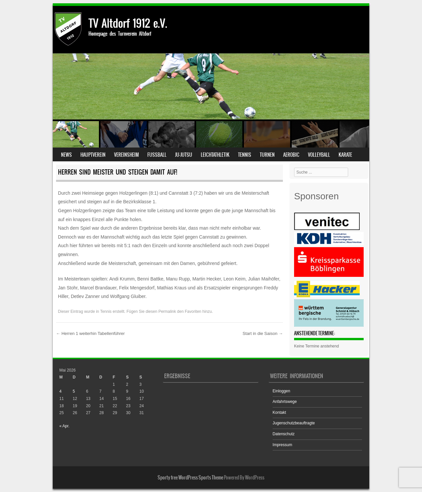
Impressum (282, 445)
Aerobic (291, 154)
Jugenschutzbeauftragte (294, 423)
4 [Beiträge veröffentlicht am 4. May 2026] (60, 391)
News (66, 154)
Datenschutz (284, 434)
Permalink (167, 311)
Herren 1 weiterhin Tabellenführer (90, 333)
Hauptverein (93, 154)
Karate (345, 154)
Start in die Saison (263, 333)
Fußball (156, 154)
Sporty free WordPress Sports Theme (190, 477)
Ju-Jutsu (183, 154)
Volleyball (319, 154)
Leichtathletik (215, 154)
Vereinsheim (126, 154)
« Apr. (64, 426)
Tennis (244, 154)
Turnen (267, 154)
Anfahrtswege (285, 401)
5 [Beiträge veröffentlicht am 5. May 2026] (74, 391)
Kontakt (279, 412)
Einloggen (281, 391)
